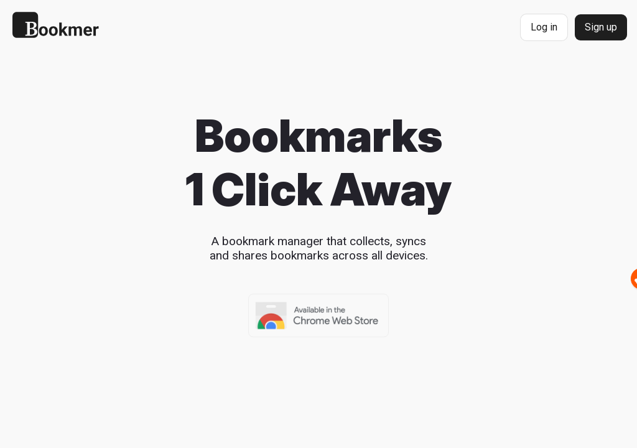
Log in (544, 27)
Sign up (601, 27)
